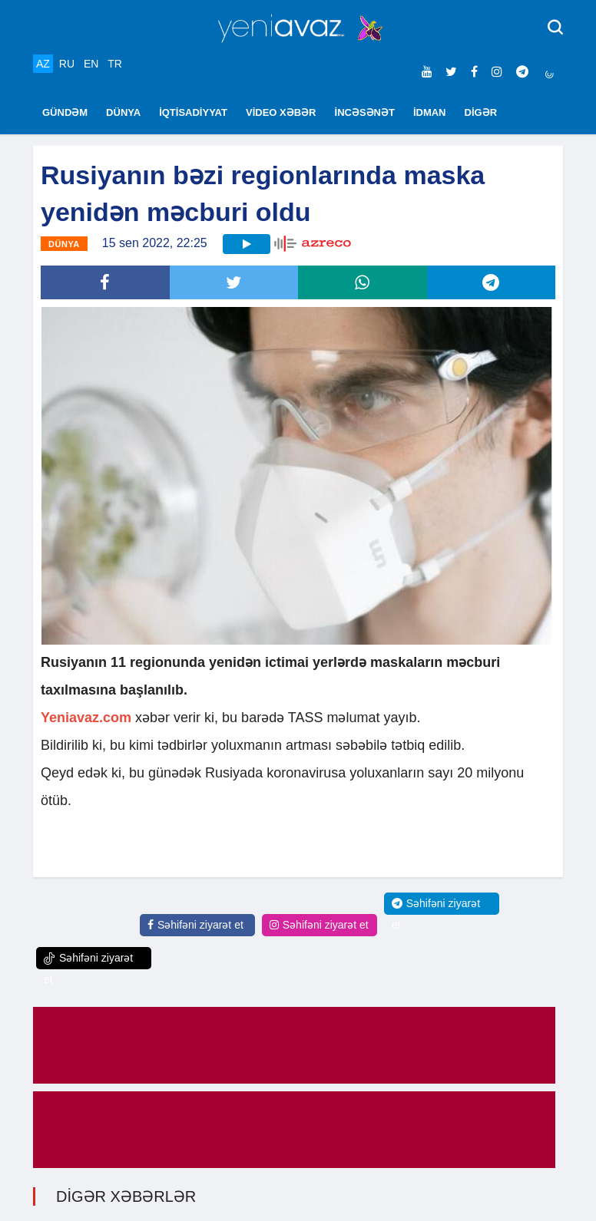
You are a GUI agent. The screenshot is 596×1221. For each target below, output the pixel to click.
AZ (43, 64)
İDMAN (429, 112)
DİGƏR (481, 112)
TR (115, 64)
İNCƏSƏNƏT (365, 112)
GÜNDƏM (65, 112)
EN (91, 64)
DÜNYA (123, 112)
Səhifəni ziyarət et (195, 925)
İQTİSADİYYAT (193, 112)
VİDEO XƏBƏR (281, 112)
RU (66, 64)
